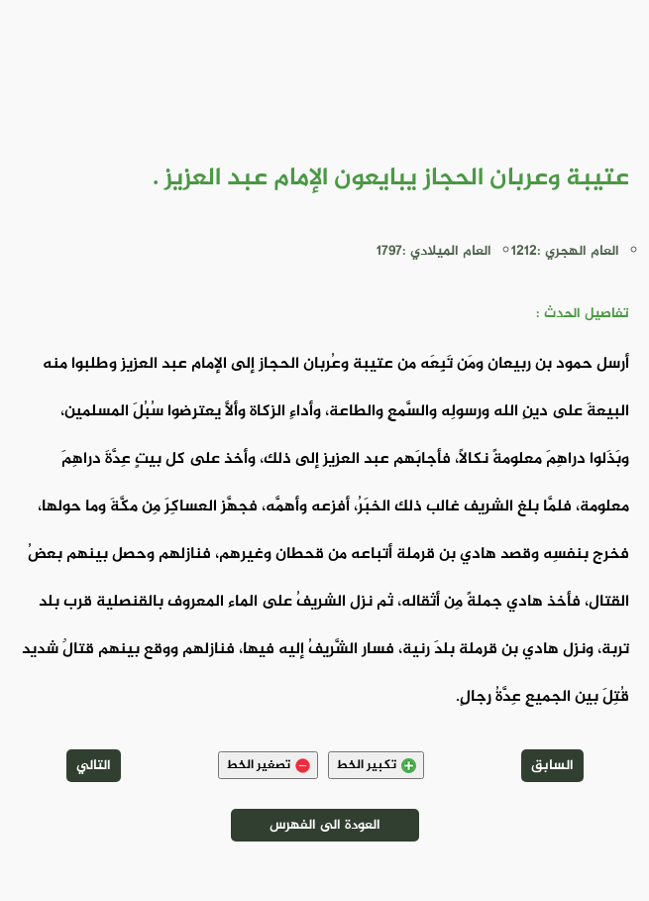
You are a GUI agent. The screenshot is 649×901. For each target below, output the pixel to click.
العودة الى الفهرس (325, 825)
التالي (93, 765)
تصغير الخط (268, 765)
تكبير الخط (376, 765)
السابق (552, 765)
